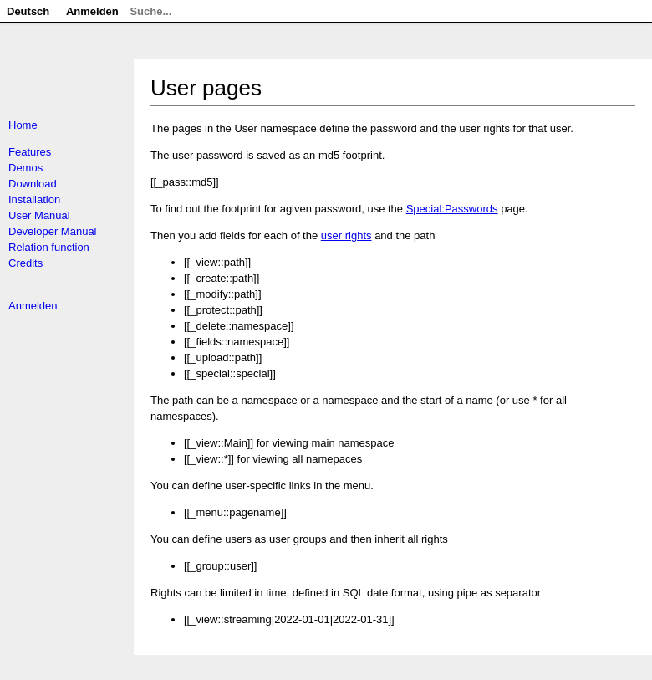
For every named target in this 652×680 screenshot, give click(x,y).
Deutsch (28, 11)
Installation (34, 199)
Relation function (48, 247)
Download (32, 183)
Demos (25, 167)
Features (29, 152)
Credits (25, 263)
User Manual (39, 215)
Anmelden (33, 305)
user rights (346, 235)
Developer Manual (52, 231)
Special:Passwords (452, 208)
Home (23, 125)
